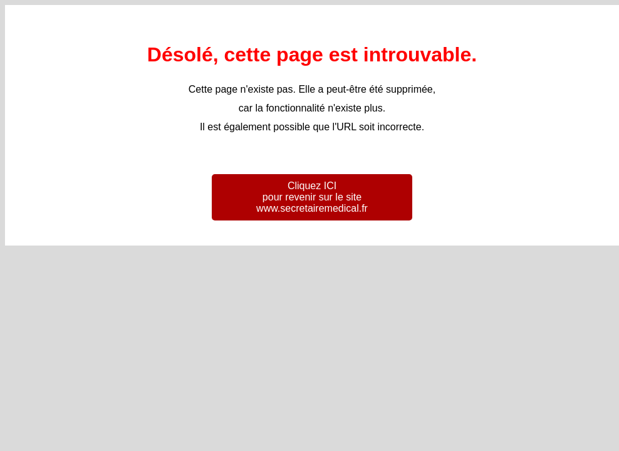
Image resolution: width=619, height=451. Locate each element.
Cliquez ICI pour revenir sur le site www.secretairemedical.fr (312, 197)
